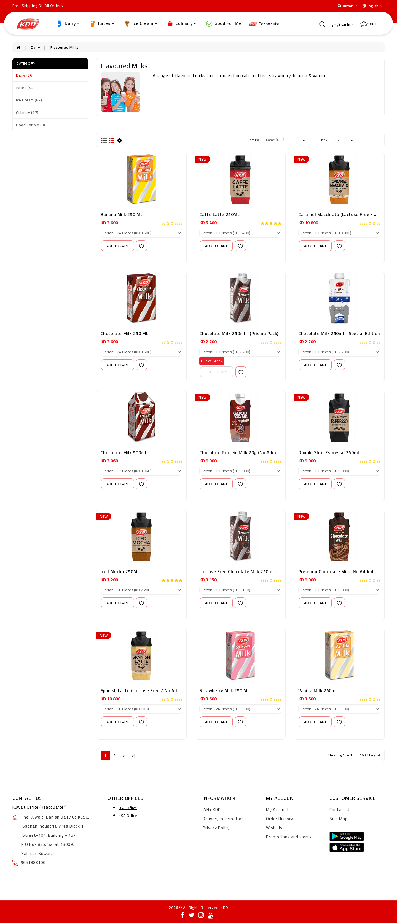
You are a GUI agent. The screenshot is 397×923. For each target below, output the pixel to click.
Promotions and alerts (289, 837)
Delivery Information (223, 819)
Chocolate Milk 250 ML (124, 333)
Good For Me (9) (30, 124)
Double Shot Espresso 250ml (328, 452)
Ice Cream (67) (29, 100)
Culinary (181, 23)
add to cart (117, 245)
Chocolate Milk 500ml (123, 452)
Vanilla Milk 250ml (317, 690)
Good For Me (223, 23)
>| (133, 755)
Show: (324, 140)
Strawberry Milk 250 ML (224, 690)
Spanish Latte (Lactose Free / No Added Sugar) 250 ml (158, 690)
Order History (279, 819)
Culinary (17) (27, 112)
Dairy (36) (25, 75)
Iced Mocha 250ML (120, 571)
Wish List (275, 828)
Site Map (338, 819)
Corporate (264, 24)
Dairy (67, 23)
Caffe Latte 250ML (219, 214)
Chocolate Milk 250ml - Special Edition (339, 333)
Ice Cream (140, 23)
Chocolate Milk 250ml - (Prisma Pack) (238, 333)
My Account (277, 810)
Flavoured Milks (64, 47)
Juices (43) (25, 87)
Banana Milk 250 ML (122, 214)
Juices (101, 23)
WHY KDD (212, 810)
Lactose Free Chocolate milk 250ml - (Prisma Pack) (253, 571)
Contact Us (340, 810)
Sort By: (253, 140)
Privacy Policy (216, 828)
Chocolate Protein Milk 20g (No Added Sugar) (247, 452)
